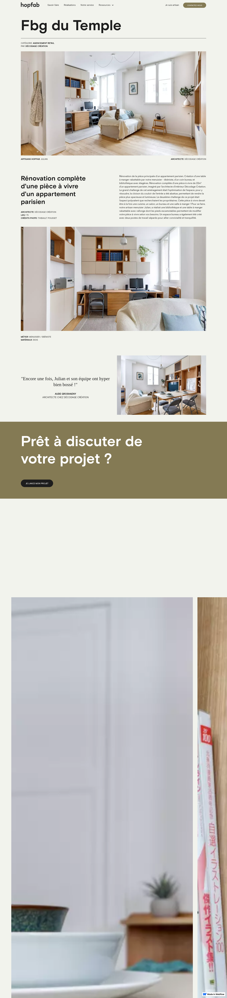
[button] (107, 5)
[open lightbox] (113, 103)
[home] (30, 5)
